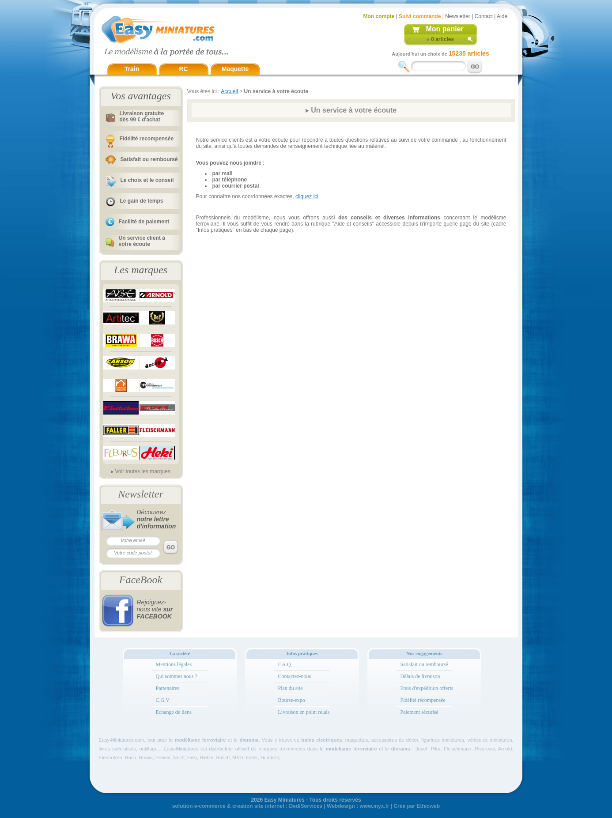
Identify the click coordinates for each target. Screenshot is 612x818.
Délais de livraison (420, 676)
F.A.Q (284, 664)
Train (132, 68)
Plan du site (290, 688)
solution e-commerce (199, 806)
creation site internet (258, 806)
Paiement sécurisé (419, 712)
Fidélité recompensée (147, 139)
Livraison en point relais (304, 712)
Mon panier (445, 29)
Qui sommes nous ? (176, 676)
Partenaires (167, 688)
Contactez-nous (294, 676)
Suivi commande (420, 16)
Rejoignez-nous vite (155, 609)
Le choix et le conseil (147, 180)
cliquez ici (306, 196)
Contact (484, 16)
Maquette (235, 68)
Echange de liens (174, 712)
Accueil (229, 91)
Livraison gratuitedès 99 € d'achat (142, 116)
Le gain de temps (141, 201)
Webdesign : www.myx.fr (358, 806)
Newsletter (457, 16)
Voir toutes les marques (142, 471)
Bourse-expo (291, 700)
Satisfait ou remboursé (149, 159)
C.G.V (163, 700)
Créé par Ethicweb (416, 806)
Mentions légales (174, 664)
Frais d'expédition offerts (426, 688)
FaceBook (140, 579)
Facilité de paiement (144, 222)
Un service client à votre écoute (142, 241)
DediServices (305, 806)
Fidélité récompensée (423, 700)
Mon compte (379, 16)
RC (183, 68)
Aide (502, 16)
